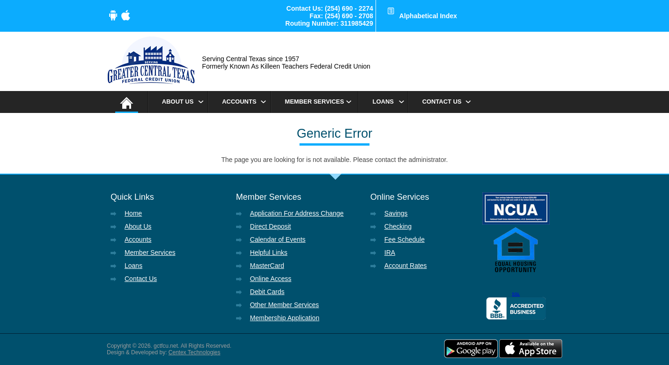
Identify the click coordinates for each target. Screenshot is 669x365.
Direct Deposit (270, 226)
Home (133, 213)
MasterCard (267, 265)
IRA (389, 252)
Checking (397, 226)
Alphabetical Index (428, 16)
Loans (383, 101)
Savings (396, 213)
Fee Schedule (404, 239)
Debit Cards (267, 291)
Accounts (239, 101)
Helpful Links (268, 252)
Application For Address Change (297, 213)
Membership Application (285, 318)
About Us (178, 101)
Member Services (314, 101)
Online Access (271, 278)
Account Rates (405, 265)
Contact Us (441, 101)
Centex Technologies (194, 352)
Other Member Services (284, 305)
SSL (516, 294)
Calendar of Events (278, 239)
